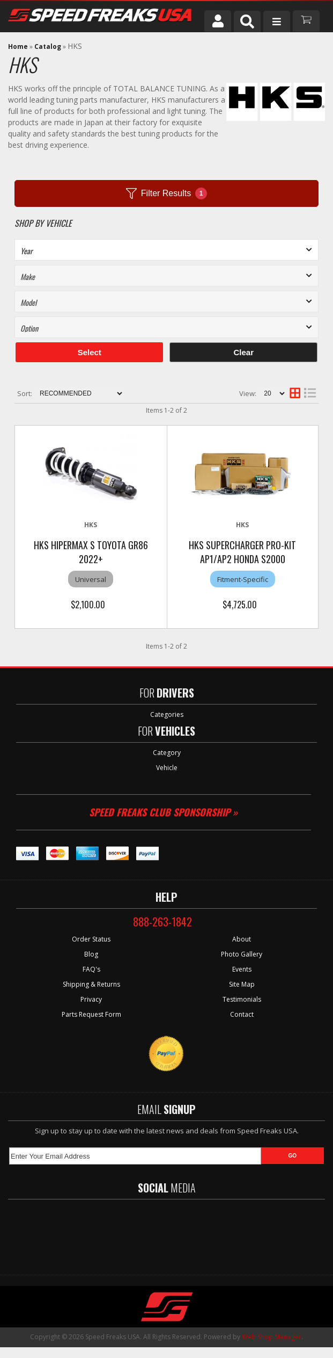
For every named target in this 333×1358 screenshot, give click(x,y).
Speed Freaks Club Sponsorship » (163, 812)
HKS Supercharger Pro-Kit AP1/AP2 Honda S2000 (242, 552)
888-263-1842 (162, 922)
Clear (243, 352)
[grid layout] (295, 393)
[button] (247, 21)
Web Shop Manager (271, 1336)
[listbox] (166, 250)
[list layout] (310, 393)
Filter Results (166, 193)
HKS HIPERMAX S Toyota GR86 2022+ (91, 552)
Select (89, 352)
